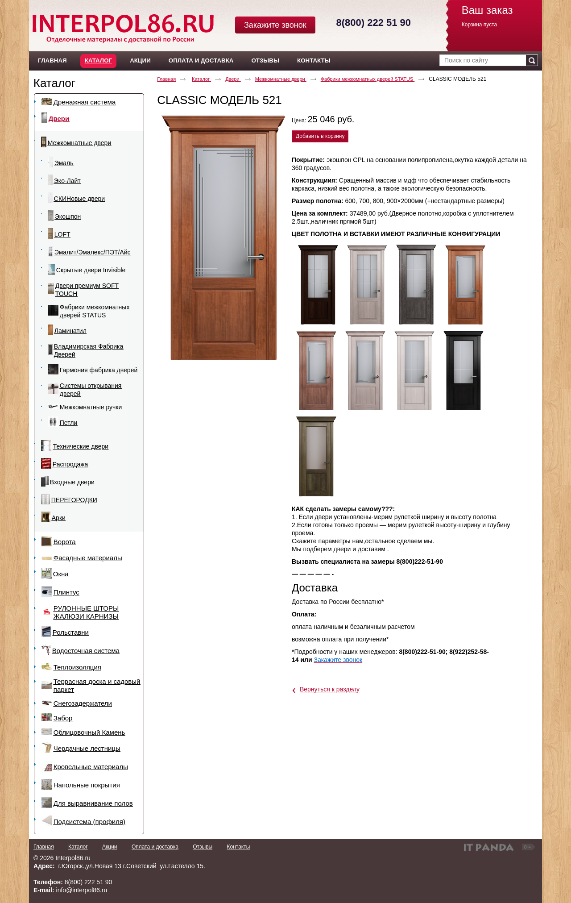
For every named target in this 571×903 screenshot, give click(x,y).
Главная (166, 79)
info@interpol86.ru (82, 890)
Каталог (98, 60)
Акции (109, 847)
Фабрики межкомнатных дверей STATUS (368, 79)
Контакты (238, 847)
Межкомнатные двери (280, 79)
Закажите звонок (275, 25)
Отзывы (202, 847)
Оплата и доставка (155, 847)
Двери (233, 79)
